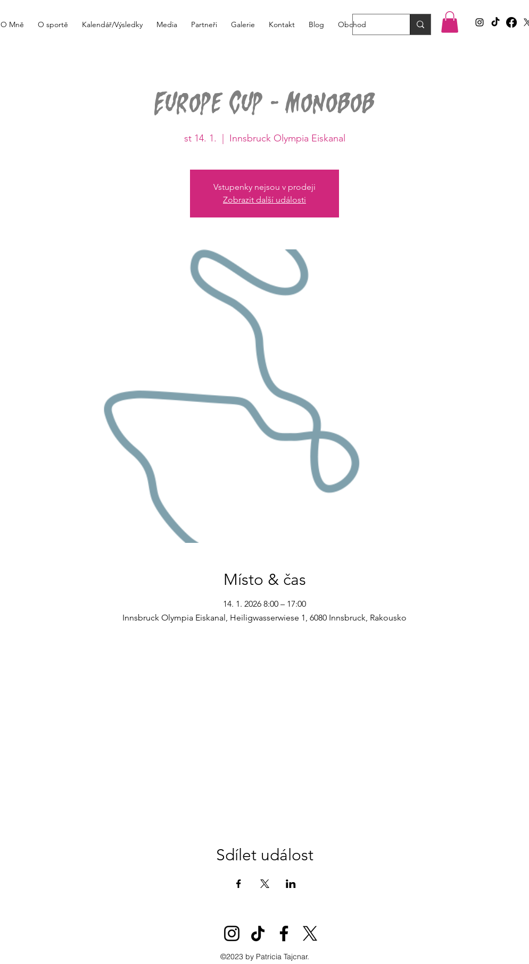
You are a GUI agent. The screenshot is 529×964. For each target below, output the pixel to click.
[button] (450, 22)
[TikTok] (495, 22)
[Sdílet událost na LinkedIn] (291, 883)
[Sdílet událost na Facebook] (239, 883)
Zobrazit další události (264, 200)
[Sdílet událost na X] (265, 883)
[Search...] (373, 26)
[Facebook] (511, 22)
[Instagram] (231, 933)
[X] (310, 933)
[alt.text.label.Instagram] (479, 22)
